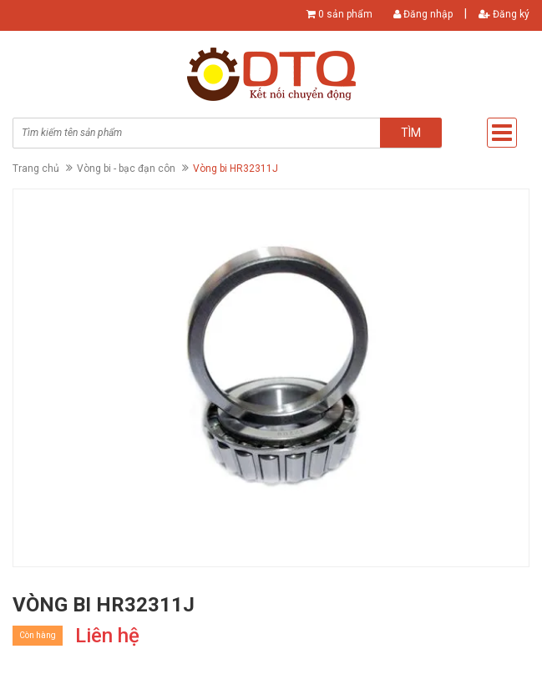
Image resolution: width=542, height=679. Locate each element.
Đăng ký (504, 14)
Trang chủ (36, 168)
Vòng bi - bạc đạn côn (126, 168)
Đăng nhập (423, 14)
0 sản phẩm (345, 14)
